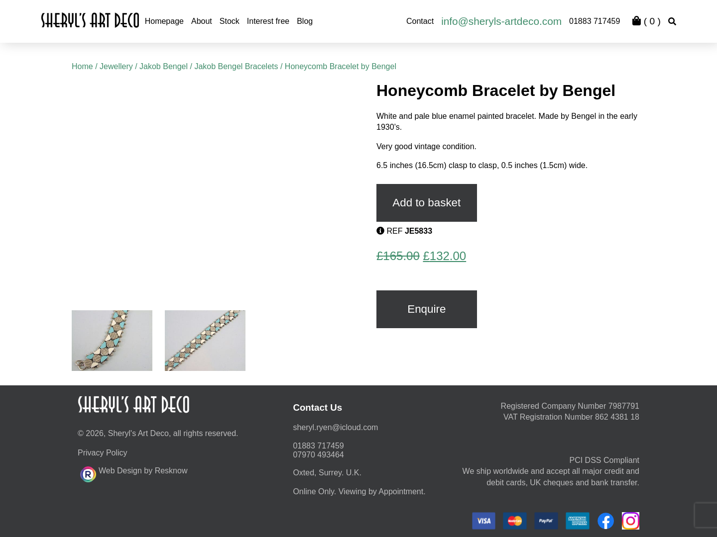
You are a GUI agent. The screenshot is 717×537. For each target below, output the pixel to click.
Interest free (268, 21)
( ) (646, 21)
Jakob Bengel (163, 66)
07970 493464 (318, 454)
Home (82, 66)
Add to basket (426, 202)
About (201, 21)
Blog (305, 21)
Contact (420, 21)
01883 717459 (594, 21)
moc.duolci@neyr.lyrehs (335, 427)
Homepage (164, 21)
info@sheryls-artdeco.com (501, 21)
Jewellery (116, 66)
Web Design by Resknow (133, 472)
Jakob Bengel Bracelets (236, 66)
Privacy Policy (102, 452)
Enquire (426, 309)
